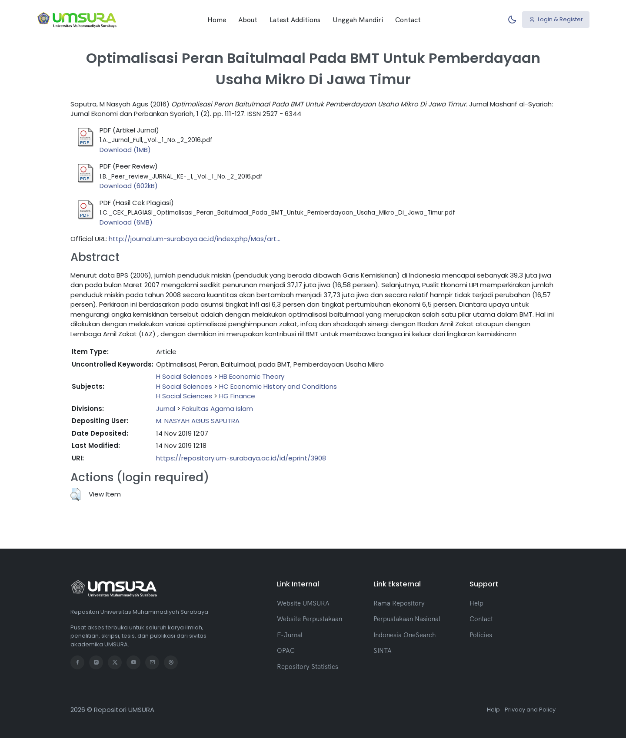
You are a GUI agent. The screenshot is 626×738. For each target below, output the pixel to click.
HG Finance (237, 395)
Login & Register (556, 19)
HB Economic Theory (251, 376)
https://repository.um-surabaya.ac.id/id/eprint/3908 (241, 458)
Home (216, 19)
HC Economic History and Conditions (278, 386)
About (247, 19)
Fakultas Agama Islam (217, 408)
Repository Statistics (307, 666)
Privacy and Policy (530, 709)
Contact (408, 19)
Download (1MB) (125, 149)
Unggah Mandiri (358, 19)
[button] (75, 494)
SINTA (382, 650)
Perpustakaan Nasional (406, 619)
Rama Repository (399, 603)
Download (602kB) (129, 185)
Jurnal (165, 408)
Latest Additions (295, 19)
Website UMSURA (303, 603)
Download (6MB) (126, 222)
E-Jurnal (290, 635)
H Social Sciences (184, 376)
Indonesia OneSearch (404, 635)
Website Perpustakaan (309, 619)
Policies (481, 635)
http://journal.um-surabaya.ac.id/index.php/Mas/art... (194, 238)
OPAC (286, 650)
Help (476, 603)
